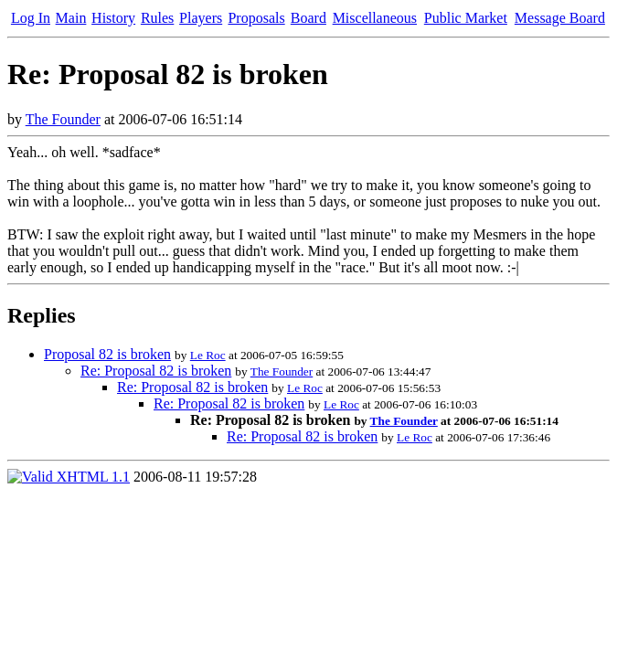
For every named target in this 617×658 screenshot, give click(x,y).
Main (71, 18)
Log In (30, 18)
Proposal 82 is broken (107, 354)
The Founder (63, 119)
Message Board (560, 18)
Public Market (465, 18)
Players (200, 18)
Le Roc (208, 355)
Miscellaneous (375, 18)
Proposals (256, 18)
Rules (157, 18)
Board (308, 18)
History (113, 18)
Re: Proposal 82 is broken (155, 370)
